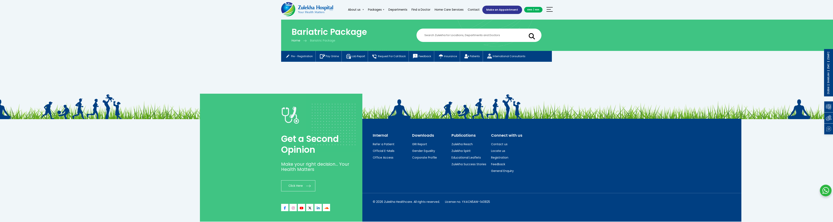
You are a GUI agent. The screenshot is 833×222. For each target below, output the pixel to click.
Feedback (426, 56)
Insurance (453, 56)
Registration (499, 158)
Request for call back (391, 56)
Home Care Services (447, 10)
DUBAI (828, 90)
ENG (529, 9)
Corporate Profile (424, 158)
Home (296, 40)
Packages (374, 10)
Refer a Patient (383, 145)
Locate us (498, 151)
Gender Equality (423, 151)
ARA (537, 9)
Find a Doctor (419, 10)
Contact (472, 10)
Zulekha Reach (462, 145)
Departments (396, 10)
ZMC (828, 66)
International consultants (513, 56)
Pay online (330, 56)
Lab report (357, 56)
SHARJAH (828, 77)
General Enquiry (502, 171)
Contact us (499, 145)
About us (354, 10)
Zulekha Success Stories (468, 165)
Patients (477, 56)
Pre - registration (298, 56)
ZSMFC (828, 55)
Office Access (383, 158)
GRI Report (419, 145)
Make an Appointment (501, 10)
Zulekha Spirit (461, 151)
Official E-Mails (383, 151)
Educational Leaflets (466, 158)
